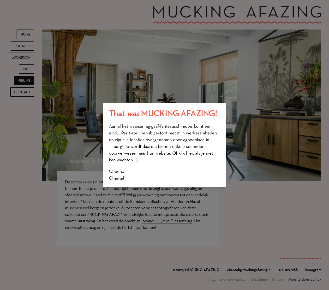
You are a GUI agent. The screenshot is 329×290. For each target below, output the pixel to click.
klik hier (186, 153)
